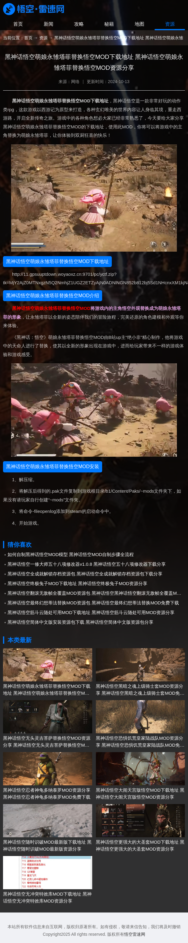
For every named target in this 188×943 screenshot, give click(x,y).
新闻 (48, 24)
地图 (139, 24)
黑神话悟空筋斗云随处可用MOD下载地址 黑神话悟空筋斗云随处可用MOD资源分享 (91, 612)
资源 (170, 24)
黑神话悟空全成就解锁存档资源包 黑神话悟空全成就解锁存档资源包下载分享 (85, 573)
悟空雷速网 (134, 934)
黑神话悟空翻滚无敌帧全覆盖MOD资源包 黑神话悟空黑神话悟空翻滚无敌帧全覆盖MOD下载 (96, 593)
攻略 (79, 24)
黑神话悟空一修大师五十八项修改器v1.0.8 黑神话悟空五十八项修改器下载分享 (87, 564)
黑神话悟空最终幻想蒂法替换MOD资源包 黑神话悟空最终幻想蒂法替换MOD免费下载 (93, 602)
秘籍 (109, 24)
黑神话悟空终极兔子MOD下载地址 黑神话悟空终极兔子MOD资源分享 (77, 583)
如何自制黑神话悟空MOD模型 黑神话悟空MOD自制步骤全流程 (71, 554)
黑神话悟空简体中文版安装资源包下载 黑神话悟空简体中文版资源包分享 (80, 622)
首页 (18, 24)
